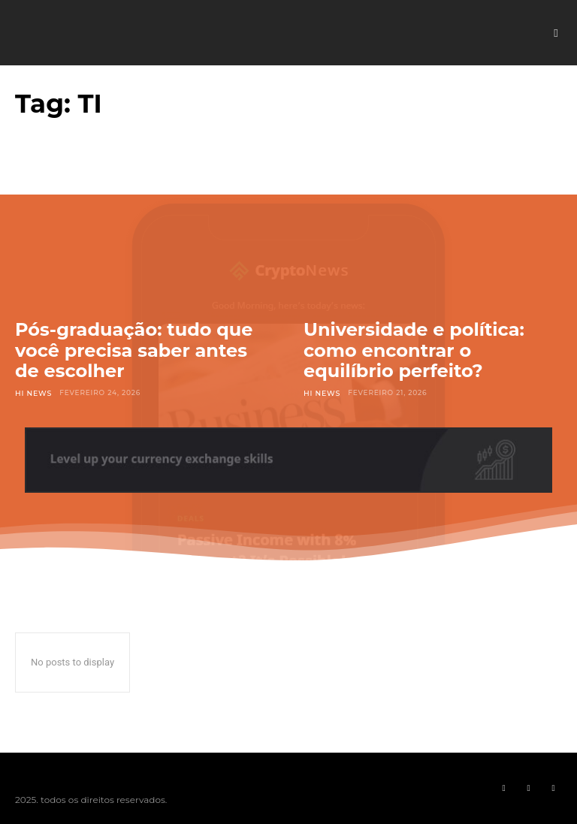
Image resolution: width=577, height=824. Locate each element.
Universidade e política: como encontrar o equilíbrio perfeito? (414, 350)
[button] (555, 33)
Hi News (32, 392)
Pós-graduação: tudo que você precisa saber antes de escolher (134, 350)
